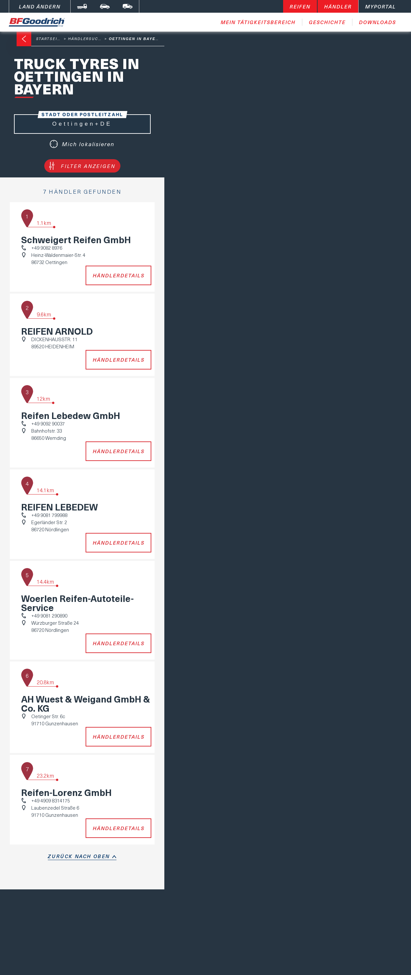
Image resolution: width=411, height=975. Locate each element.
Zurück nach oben (79, 856)
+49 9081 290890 (49, 615)
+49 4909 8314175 (50, 800)
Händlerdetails (118, 275)
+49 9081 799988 (49, 515)
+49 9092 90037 (48, 423)
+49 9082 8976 (46, 247)
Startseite (49, 38)
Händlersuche (86, 38)
